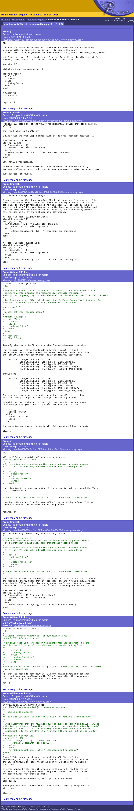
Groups (13, 14)
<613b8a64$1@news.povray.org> (32, 625)
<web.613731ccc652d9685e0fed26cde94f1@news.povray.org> (48, 39)
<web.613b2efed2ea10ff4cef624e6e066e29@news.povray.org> (48, 192)
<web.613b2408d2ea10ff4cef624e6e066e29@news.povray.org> (49, 120)
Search (47, 14)
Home (4, 14)
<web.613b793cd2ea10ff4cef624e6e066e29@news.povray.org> (49, 530)
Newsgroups (18, 20)
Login (56, 14)
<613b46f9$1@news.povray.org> (32, 280)
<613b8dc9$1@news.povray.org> (32, 701)
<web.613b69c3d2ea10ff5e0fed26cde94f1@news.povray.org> (48, 449)
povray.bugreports (36, 20)
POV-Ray (5, 20)
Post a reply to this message (18, 108)
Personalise (35, 14)
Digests (23, 14)
